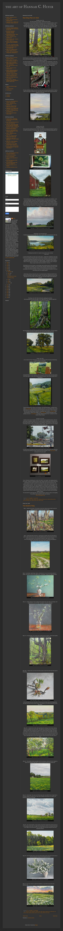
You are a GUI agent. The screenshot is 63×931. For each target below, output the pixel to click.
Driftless (35, 499)
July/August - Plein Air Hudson (11, 73)
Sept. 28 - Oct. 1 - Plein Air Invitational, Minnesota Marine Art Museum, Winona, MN (12, 80)
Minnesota (44, 499)
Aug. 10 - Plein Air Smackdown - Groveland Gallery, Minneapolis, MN (12, 42)
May (8, 279)
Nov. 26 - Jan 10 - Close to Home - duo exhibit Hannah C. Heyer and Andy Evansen (12, 146)
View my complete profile (9, 257)
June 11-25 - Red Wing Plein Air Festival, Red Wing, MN (12, 102)
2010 (8, 295)
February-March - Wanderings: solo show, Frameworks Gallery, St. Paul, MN (12, 119)
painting (33, 912)
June (37, 499)
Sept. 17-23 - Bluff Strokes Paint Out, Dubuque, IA (12, 78)
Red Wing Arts (9, 90)
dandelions (33, 911)
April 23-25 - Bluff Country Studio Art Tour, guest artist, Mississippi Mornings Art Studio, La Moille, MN (12, 125)
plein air (24, 500)
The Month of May (29, 506)
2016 (8, 286)
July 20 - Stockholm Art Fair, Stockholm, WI (11, 37)
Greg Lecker (52, 450)
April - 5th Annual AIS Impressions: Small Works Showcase (12, 123)
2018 (8, 270)
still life (44, 912)
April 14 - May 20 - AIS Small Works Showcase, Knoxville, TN (12, 60)
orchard (24, 912)
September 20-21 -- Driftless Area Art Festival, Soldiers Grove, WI (12, 22)
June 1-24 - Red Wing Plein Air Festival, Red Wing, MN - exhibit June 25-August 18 (12, 131)
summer (35, 500)
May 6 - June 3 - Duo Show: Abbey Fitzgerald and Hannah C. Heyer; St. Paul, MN (12, 63)
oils (46, 499)
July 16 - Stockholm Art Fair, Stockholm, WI (11, 104)
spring (33, 500)
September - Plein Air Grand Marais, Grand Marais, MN (11, 106)
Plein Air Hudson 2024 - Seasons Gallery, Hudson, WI (12, 39)
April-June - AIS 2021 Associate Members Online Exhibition (12, 128)
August (9, 273)
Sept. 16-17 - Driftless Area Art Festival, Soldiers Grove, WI (11, 75)
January (9, 282)
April (8, 281)
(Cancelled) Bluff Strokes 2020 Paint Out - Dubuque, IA (11, 163)
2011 (8, 294)
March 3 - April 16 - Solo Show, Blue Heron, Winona (11, 58)
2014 (8, 289)
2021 (8, 267)
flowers (44, 911)
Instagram (8, 94)
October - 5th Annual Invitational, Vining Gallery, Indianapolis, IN (12, 52)
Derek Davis (52, 411)
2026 (8, 262)
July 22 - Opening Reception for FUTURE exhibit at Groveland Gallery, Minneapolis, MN (12, 71)
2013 (8, 291)
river (30, 500)
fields (41, 911)
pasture (54, 499)
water (40, 500)
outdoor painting (50, 499)
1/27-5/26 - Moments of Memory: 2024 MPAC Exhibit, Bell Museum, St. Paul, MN (12, 28)
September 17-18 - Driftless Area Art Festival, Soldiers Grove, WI (12, 109)
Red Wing (27, 500)
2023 (8, 265)
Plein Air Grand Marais (10, 156)
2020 (8, 268)
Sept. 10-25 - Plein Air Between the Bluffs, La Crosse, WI (12, 142)
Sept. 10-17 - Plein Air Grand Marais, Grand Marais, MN (11, 136)
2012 (8, 292)
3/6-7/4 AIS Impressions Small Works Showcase (11, 161)
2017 (8, 284)
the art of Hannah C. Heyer (29, 6)
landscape (40, 499)
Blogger (36, 925)
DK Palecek (43, 412)
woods (42, 500)
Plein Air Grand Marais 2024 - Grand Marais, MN (11, 47)
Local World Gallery (9, 88)
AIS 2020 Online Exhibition (11, 155)
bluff (30, 499)
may (49, 911)
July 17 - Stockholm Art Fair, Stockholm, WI (11, 134)
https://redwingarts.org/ (40, 495)
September (10, 271)
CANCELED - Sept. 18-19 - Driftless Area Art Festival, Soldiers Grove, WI (12, 139)
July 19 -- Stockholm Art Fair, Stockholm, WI (11, 18)
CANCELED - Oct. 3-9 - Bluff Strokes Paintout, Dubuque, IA (11, 144)
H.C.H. (14, 218)
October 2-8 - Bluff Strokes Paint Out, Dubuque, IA (12, 111)
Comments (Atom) (31, 917)
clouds (32, 499)
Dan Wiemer (33, 413)
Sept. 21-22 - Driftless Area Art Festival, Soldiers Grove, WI (11, 50)
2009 (8, 297)
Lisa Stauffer (28, 408)
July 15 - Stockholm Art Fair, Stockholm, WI (11, 68)
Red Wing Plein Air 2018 (31, 18)
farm (39, 911)
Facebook (8, 96)
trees (38, 500)
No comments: (35, 910)
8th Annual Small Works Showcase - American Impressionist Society (10, 32)
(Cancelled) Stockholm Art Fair (11, 167)
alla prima (27, 499)
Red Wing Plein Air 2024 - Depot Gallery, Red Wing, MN (12, 35)
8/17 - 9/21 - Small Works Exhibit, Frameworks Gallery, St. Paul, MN (12, 45)
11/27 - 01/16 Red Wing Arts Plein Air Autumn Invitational (12, 153)
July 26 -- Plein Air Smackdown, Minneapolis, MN (12, 20)
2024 (8, 264)
